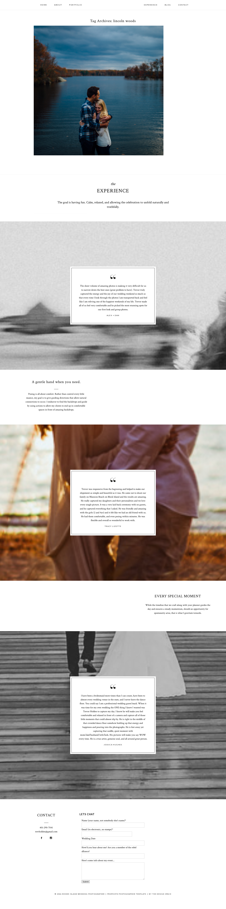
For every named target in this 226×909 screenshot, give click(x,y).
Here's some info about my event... (98, 860)
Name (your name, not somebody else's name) (103, 820)
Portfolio (75, 5)
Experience (151, 5)
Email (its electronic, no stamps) (97, 829)
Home (43, 5)
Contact (183, 5)
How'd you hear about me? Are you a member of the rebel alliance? (109, 849)
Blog (168, 5)
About (58, 5)
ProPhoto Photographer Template (126, 894)
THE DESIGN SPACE (161, 894)
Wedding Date (88, 838)
